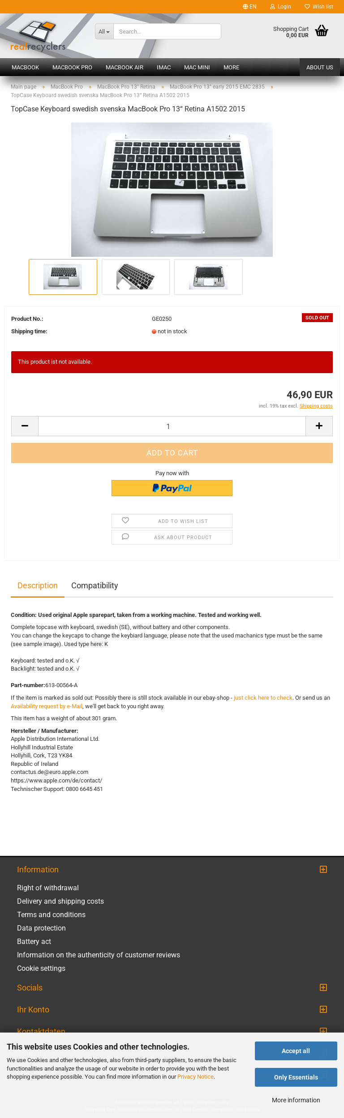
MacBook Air (124, 67)
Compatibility (94, 585)
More (231, 67)
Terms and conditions (51, 914)
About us (319, 67)
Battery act (34, 941)
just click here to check (263, 697)
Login (280, 7)
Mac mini (197, 67)
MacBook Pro (72, 67)
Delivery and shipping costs (60, 901)
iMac (164, 67)
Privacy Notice (195, 1076)
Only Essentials (296, 1077)
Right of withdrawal (48, 888)
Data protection (41, 928)
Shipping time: (29, 331)
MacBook (25, 67)
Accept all (296, 1050)
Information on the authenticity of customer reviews (98, 955)
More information (296, 1100)
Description (37, 585)
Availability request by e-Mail (46, 706)
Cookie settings (41, 968)
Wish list (319, 7)
